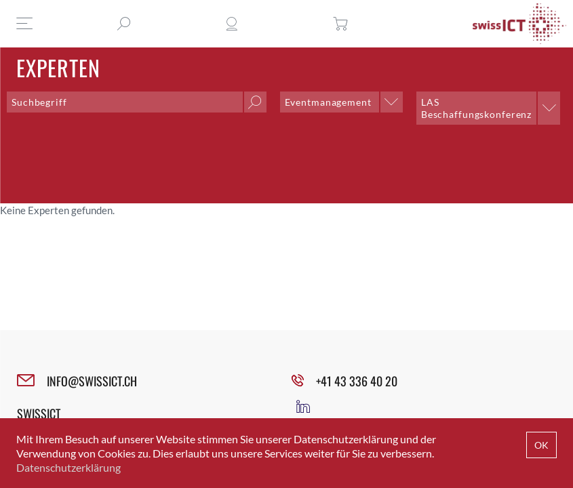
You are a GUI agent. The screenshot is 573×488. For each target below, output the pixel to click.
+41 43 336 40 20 (356, 381)
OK (541, 445)
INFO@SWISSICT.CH (92, 381)
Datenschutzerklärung (68, 467)
